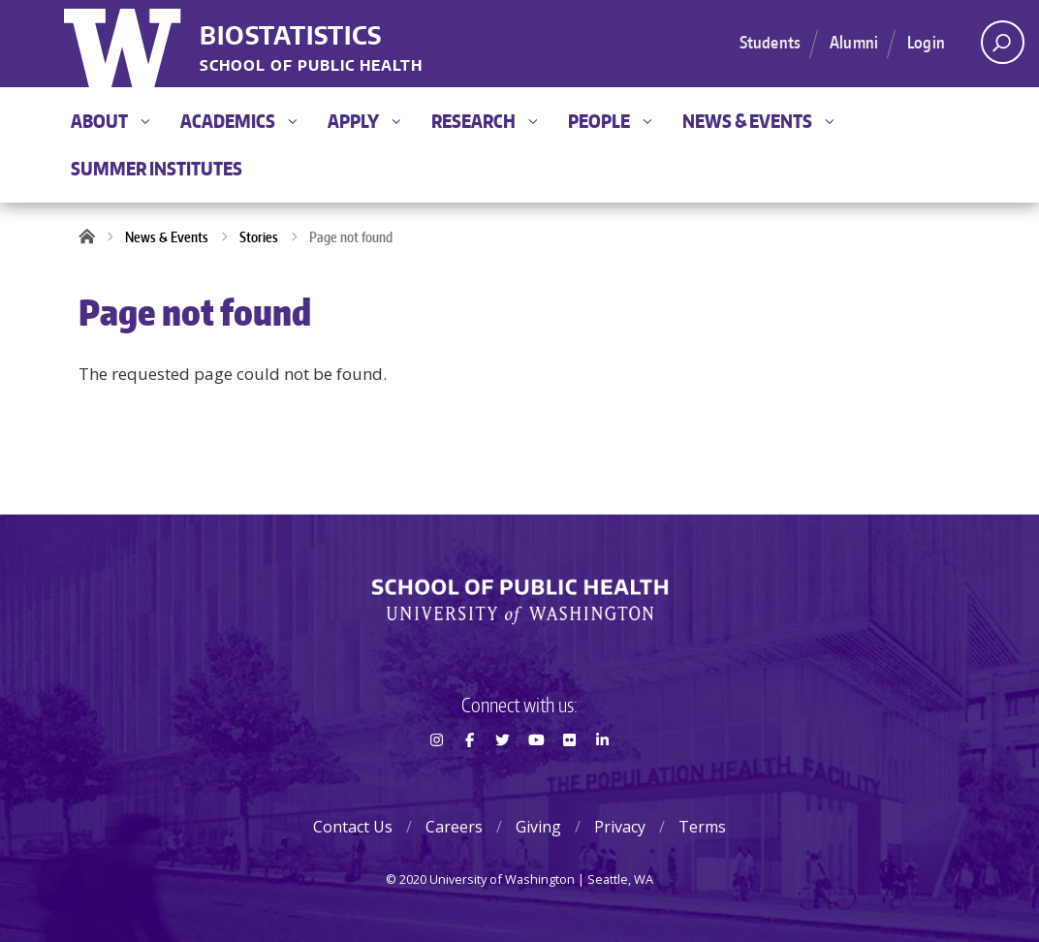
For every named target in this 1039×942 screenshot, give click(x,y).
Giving (538, 826)
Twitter (503, 774)
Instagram (436, 774)
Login (926, 41)
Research (484, 121)
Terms (702, 826)
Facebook (469, 774)
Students (770, 41)
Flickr (568, 774)
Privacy (619, 826)
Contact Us (353, 826)
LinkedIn (602, 774)
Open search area (996, 47)
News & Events (758, 121)
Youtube (535, 774)
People (609, 121)
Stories (258, 237)
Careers (454, 826)
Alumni (854, 41)
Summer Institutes (156, 168)
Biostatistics (291, 36)
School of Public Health (311, 66)
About (110, 121)
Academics (238, 121)
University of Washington (124, 43)
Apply (364, 121)
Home (93, 237)
